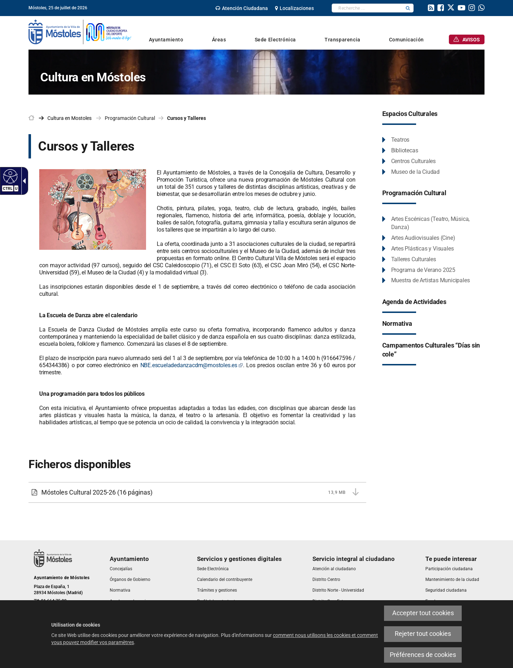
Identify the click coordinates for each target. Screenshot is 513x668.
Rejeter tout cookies (423, 633)
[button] (408, 8)
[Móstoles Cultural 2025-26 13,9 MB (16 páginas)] (197, 492)
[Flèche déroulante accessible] (23, 181)
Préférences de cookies (423, 654)
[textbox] (367, 8)
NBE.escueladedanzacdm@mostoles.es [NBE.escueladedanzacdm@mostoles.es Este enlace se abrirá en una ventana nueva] (191, 365)
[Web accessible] (9, 175)
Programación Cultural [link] (130, 118)
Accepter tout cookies (423, 613)
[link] (242, 8)
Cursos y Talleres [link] (186, 118)
